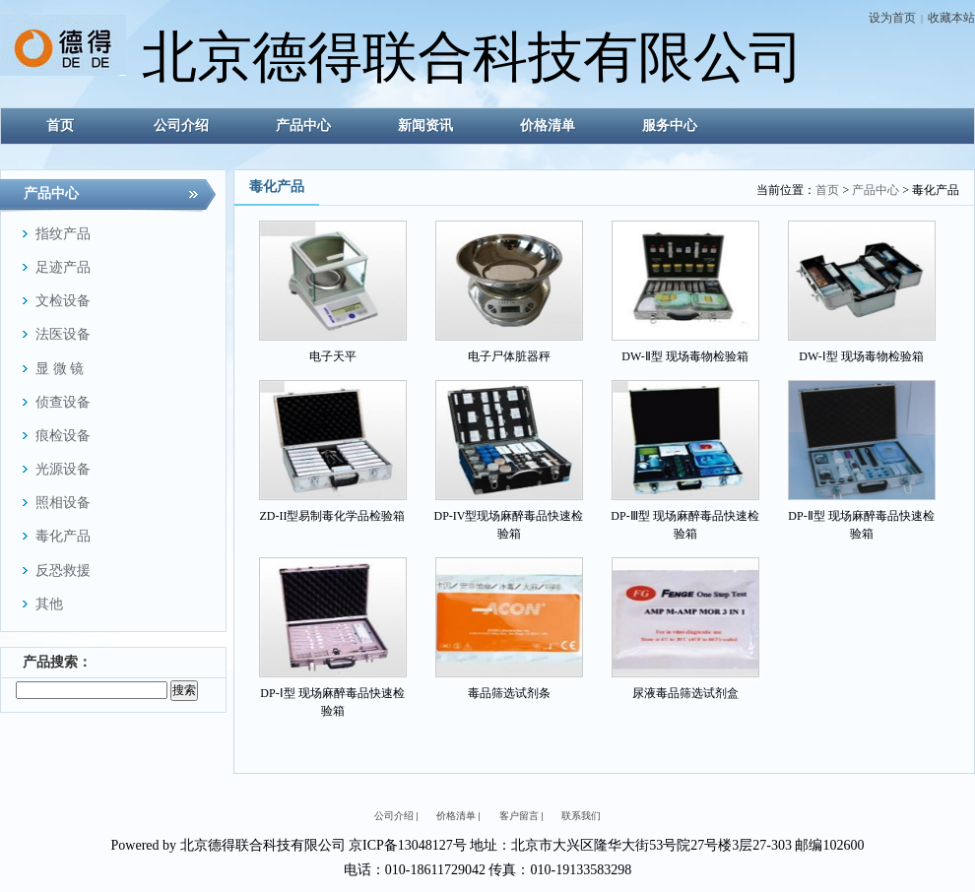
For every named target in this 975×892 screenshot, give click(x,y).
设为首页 (892, 18)
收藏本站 (951, 18)
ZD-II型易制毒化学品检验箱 (333, 516)
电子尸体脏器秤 (509, 356)
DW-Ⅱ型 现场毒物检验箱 (684, 356)
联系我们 (581, 815)
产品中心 (875, 190)
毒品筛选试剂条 (509, 693)
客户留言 (519, 815)
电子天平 (333, 356)
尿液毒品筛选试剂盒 (685, 693)
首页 (827, 190)
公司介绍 (394, 815)
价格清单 (456, 815)
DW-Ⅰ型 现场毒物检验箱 (861, 356)
